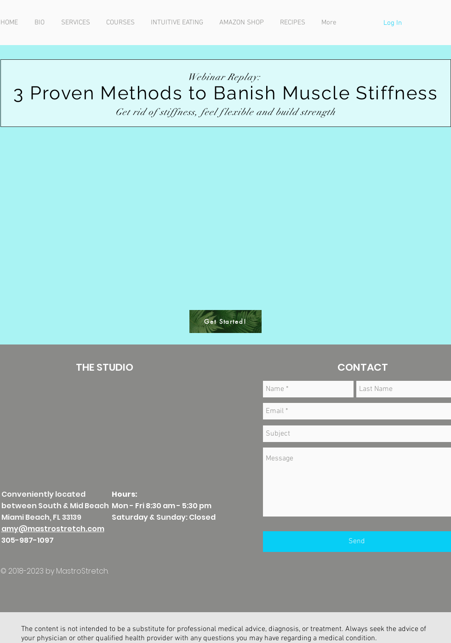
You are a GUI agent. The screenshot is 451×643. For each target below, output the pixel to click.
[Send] (357, 541)
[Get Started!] (225, 321)
